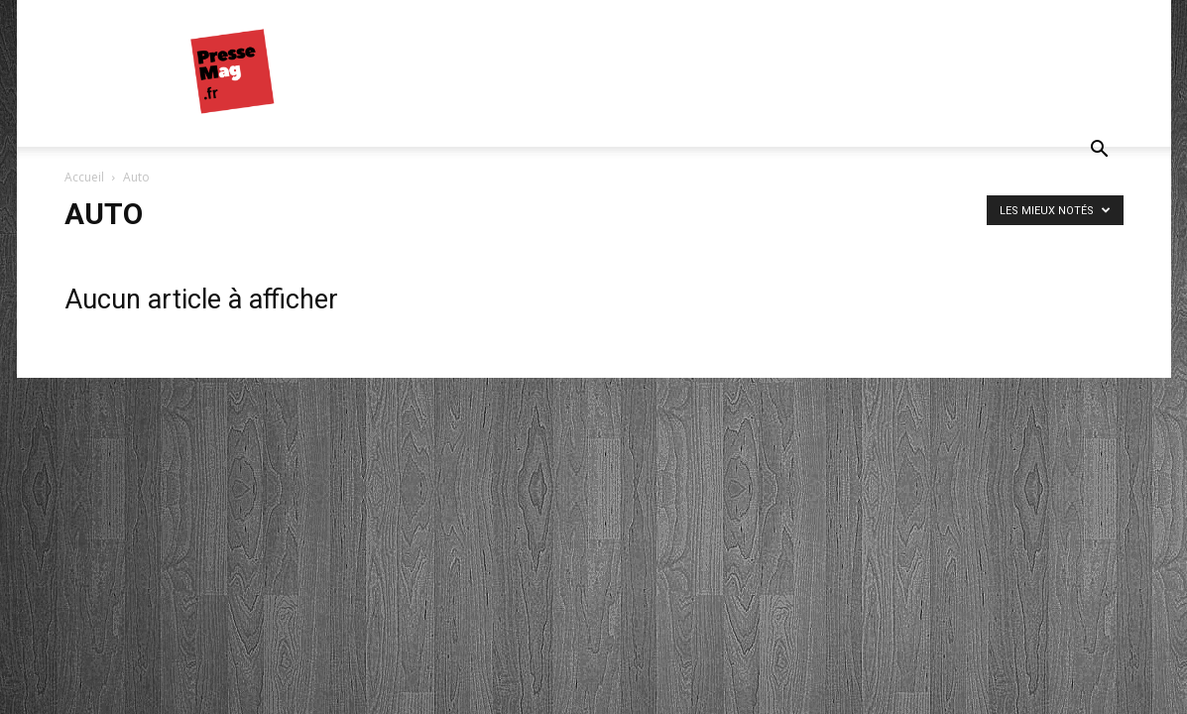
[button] (1100, 151)
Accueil (84, 177)
